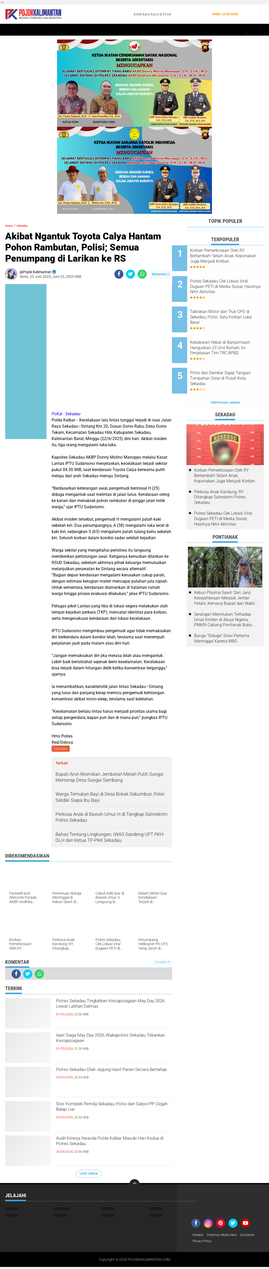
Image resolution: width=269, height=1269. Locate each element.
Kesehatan (176, 30)
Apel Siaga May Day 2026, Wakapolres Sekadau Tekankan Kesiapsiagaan (111, 1041)
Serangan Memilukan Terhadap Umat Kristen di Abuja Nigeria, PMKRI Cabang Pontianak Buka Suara (223, 597)
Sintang (92, 30)
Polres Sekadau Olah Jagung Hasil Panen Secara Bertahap (106, 1076)
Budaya (214, 30)
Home (12, 30)
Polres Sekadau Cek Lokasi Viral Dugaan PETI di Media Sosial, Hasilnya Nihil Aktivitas (231, 282)
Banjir (197, 30)
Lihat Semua (89, 1174)
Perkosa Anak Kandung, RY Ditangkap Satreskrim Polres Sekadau (220, 474)
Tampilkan (162, 963)
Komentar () (161, 274)
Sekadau (30, 30)
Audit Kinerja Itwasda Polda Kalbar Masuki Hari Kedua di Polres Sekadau (110, 1145)
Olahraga (153, 30)
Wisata (251, 30)
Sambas (11, 1216)
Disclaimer (201, 1243)
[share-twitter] (130, 274)
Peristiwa (113, 30)
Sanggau (60, 1216)
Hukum (133, 30)
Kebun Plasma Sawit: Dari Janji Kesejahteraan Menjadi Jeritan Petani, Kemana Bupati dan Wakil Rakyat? (224, 576)
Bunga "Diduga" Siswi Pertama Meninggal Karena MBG (221, 615)
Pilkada (155, 1210)
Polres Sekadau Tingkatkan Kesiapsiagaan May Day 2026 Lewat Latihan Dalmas (108, 1011)
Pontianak (70, 30)
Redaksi (199, 1236)
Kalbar (49, 30)
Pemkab (232, 30)
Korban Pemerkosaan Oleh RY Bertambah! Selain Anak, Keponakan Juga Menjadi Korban (231, 256)
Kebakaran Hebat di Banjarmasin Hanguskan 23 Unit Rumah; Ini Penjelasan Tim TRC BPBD (229, 334)
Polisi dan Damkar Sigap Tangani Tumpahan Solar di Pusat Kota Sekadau (229, 360)
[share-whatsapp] (142, 274)
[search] (170, 14)
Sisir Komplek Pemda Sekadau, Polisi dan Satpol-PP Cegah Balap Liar (110, 1110)
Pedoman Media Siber (226, 1236)
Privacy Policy (223, 1243)
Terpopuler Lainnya (225, 380)
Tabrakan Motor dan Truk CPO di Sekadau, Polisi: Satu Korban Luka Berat (232, 308)
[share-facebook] (118, 274)
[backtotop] (134, 1185)
